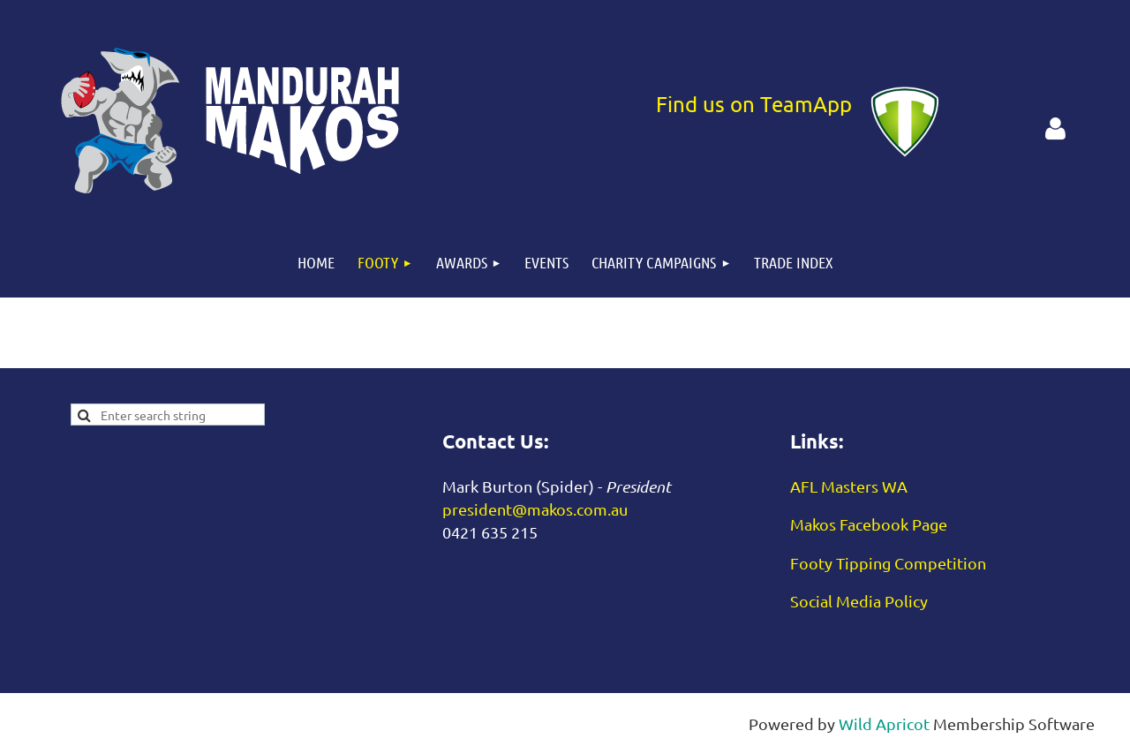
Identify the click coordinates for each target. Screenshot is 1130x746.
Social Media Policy (859, 601)
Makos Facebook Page (868, 524)
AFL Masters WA (849, 486)
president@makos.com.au (535, 509)
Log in (1055, 129)
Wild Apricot (884, 723)
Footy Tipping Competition (888, 563)
